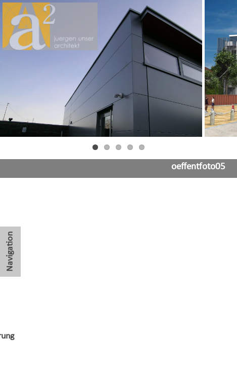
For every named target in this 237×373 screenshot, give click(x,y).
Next (222, 68)
